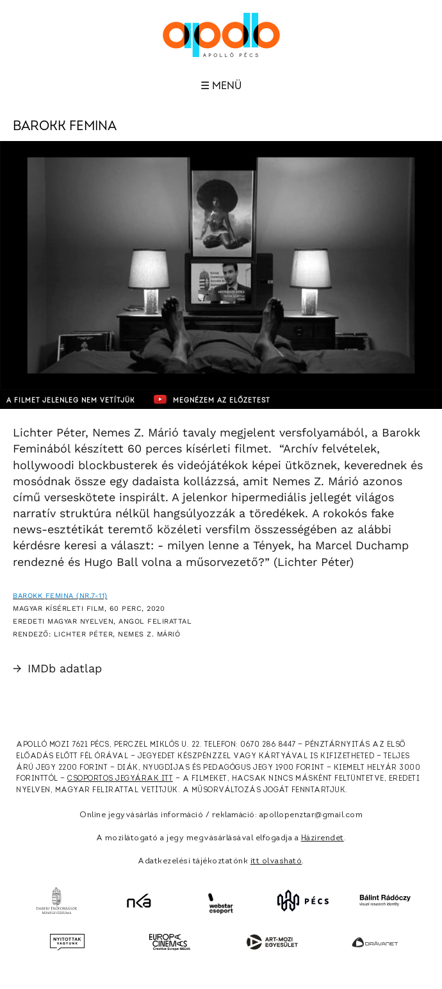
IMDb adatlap (57, 668)
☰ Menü (221, 85)
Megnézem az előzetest (212, 399)
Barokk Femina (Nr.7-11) (60, 596)
